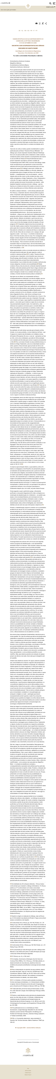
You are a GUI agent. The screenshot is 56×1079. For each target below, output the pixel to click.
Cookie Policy (28, 1072)
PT (36, 30)
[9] (38, 385)
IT (33, 30)
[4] (23, 247)
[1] (25, 158)
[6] (38, 264)
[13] (36, 857)
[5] (27, 254)
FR (31, 30)
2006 (8, 9)
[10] (22, 464)
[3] (16, 224)
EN (25, 30)
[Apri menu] (53, 3)
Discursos (4, 9)
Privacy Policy (28, 1074)
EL (22, 30)
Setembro (13, 9)
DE (19, 30)
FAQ (28, 1068)
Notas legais (28, 1070)
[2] (21, 168)
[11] (43, 505)
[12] (31, 557)
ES (28, 30)
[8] (15, 342)
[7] (41, 274)
